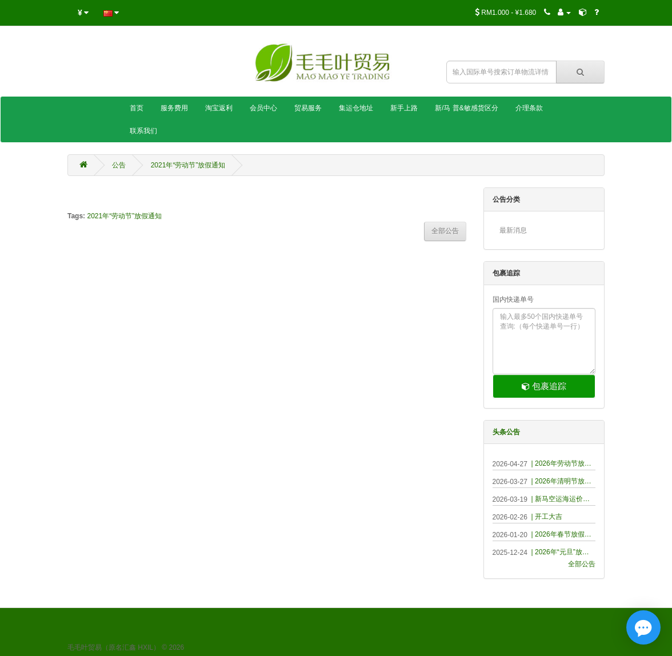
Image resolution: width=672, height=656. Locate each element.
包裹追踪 (544, 386)
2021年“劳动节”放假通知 (188, 165)
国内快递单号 (513, 299)
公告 (119, 165)
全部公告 (581, 564)
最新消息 (513, 230)
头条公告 (506, 432)
